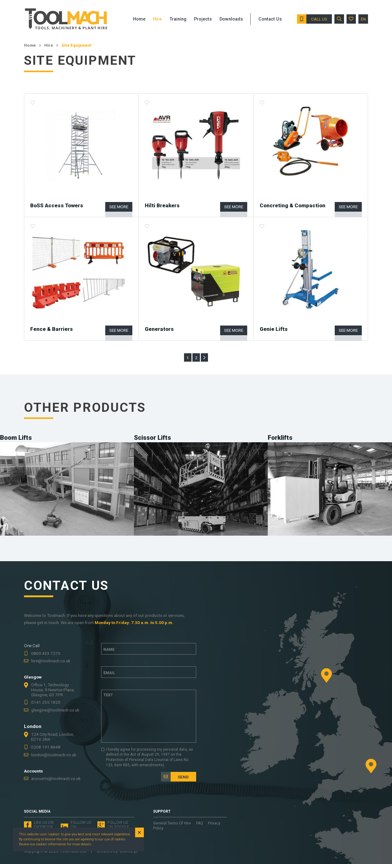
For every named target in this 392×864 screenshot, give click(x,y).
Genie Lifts (274, 329)
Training (178, 19)
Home (30, 45)
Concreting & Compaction (292, 205)
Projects (203, 19)
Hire (48, 45)
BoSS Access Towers (56, 205)
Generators (159, 329)
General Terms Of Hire (172, 823)
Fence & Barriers (51, 329)
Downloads (231, 19)
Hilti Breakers (162, 205)
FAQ (200, 823)
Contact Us (270, 19)
